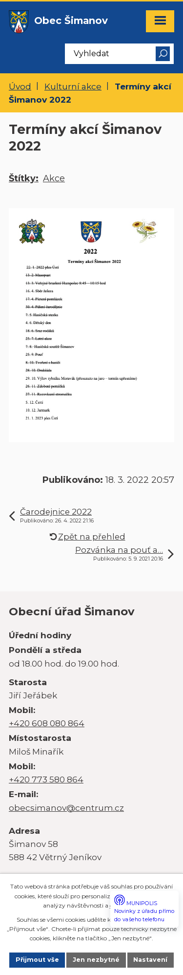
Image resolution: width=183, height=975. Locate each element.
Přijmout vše (37, 959)
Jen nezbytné (96, 959)
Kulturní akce (73, 86)
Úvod (20, 86)
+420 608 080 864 (46, 723)
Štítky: (24, 178)
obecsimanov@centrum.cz (66, 807)
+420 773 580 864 (46, 779)
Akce (54, 178)
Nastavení (150, 959)
